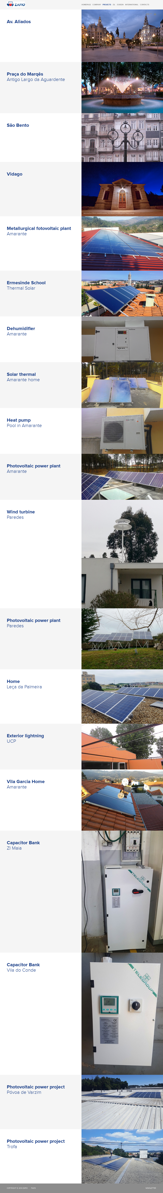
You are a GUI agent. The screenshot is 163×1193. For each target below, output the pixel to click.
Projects (107, 5)
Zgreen (120, 5)
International (131, 5)
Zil (114, 5)
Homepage (86, 5)
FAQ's (33, 1188)
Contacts (144, 5)
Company (96, 5)
